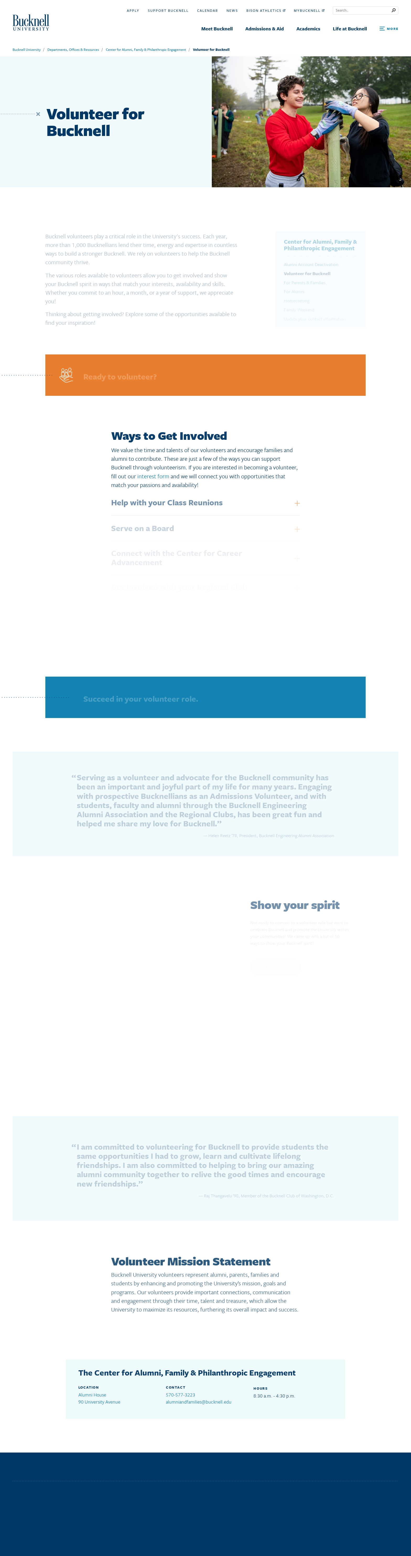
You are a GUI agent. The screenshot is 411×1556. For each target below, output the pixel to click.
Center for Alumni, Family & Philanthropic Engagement (146, 49)
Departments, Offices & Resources (73, 49)
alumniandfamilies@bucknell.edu (198, 1401)
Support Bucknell (168, 10)
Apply (133, 10)
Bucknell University (27, 49)
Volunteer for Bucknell (211, 49)
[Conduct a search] (362, 10)
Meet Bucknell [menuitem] (217, 28)
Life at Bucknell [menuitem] (350, 28)
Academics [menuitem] (308, 28)
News (232, 10)
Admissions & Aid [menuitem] (264, 28)
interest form (153, 476)
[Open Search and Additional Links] (389, 29)
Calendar (207, 10)
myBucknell (309, 10)
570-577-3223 (180, 1394)
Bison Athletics (265, 10)
